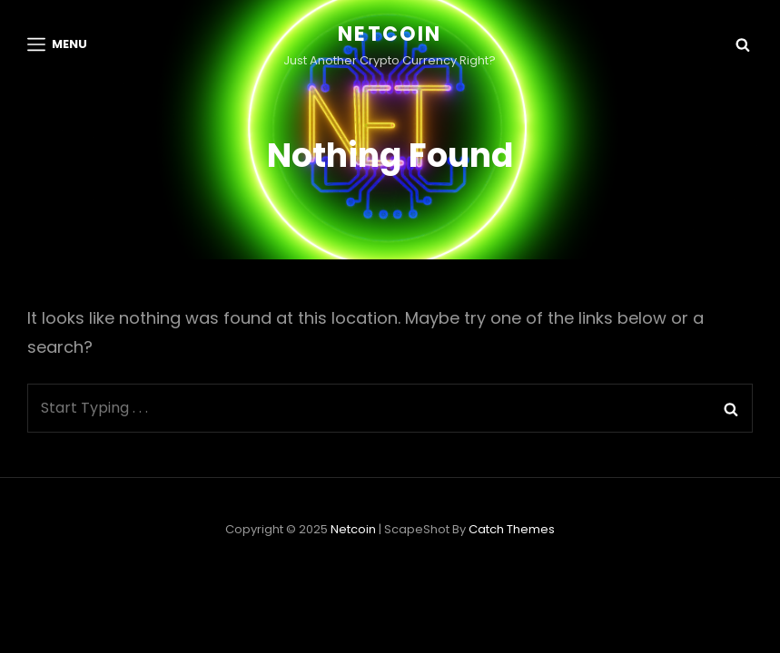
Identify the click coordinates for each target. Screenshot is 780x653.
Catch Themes (512, 571)
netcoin (389, 34)
